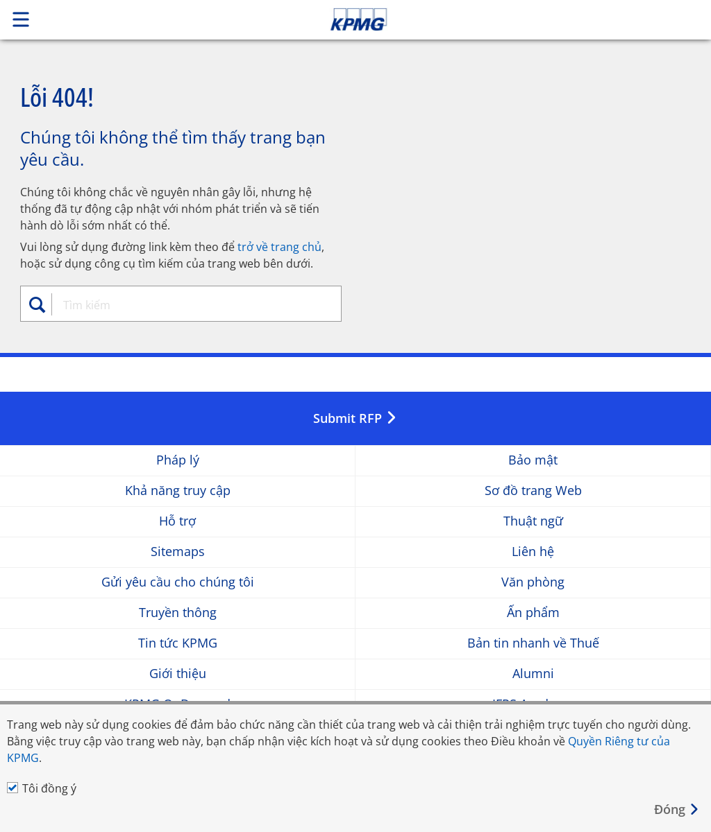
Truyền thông (178, 613)
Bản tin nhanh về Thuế (533, 643)
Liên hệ (533, 552)
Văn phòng (532, 582)
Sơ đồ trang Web (533, 491)
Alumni (533, 674)
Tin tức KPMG (177, 643)
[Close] (677, 809)
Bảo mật (533, 460)
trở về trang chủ (279, 246)
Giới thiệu (177, 674)
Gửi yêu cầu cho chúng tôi (177, 582)
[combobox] (188, 305)
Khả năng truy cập (178, 491)
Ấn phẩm (533, 613)
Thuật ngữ (533, 521)
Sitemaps (178, 552)
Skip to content (499, 19)
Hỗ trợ (177, 521)
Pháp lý (177, 460)
